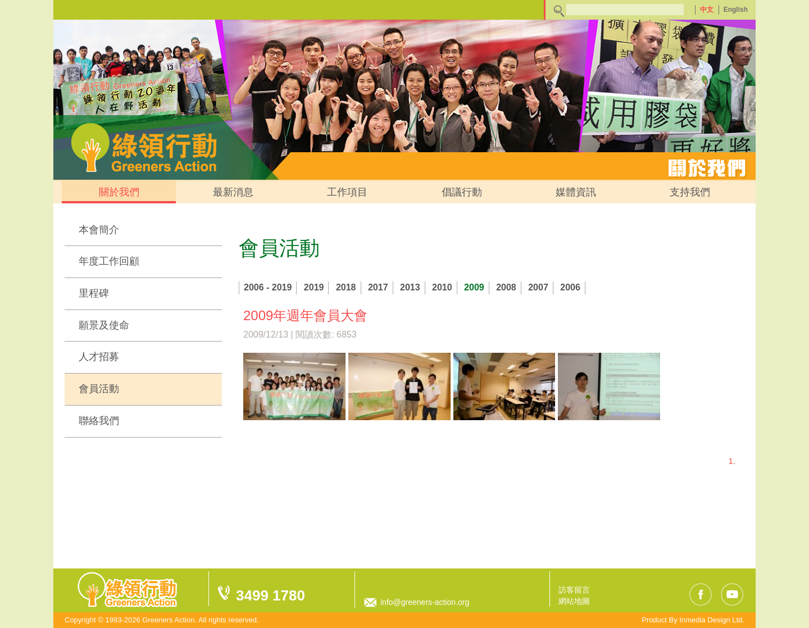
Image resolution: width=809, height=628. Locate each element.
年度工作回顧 (109, 261)
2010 (442, 287)
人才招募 (99, 356)
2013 (410, 287)
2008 (506, 287)
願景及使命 (104, 325)
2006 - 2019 (268, 287)
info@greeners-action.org (424, 602)
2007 (538, 287)
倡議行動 (462, 192)
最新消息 (233, 192)
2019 (314, 287)
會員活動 (99, 388)
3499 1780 (270, 595)
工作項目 (347, 192)
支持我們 (690, 192)
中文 (706, 9)
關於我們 (119, 192)
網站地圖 (574, 601)
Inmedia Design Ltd (710, 620)
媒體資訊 (576, 192)
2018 (346, 287)
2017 (378, 287)
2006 (570, 287)
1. (731, 461)
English (736, 9)
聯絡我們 (99, 420)
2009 (474, 287)
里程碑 (94, 293)
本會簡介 (99, 229)
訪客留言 (574, 589)
